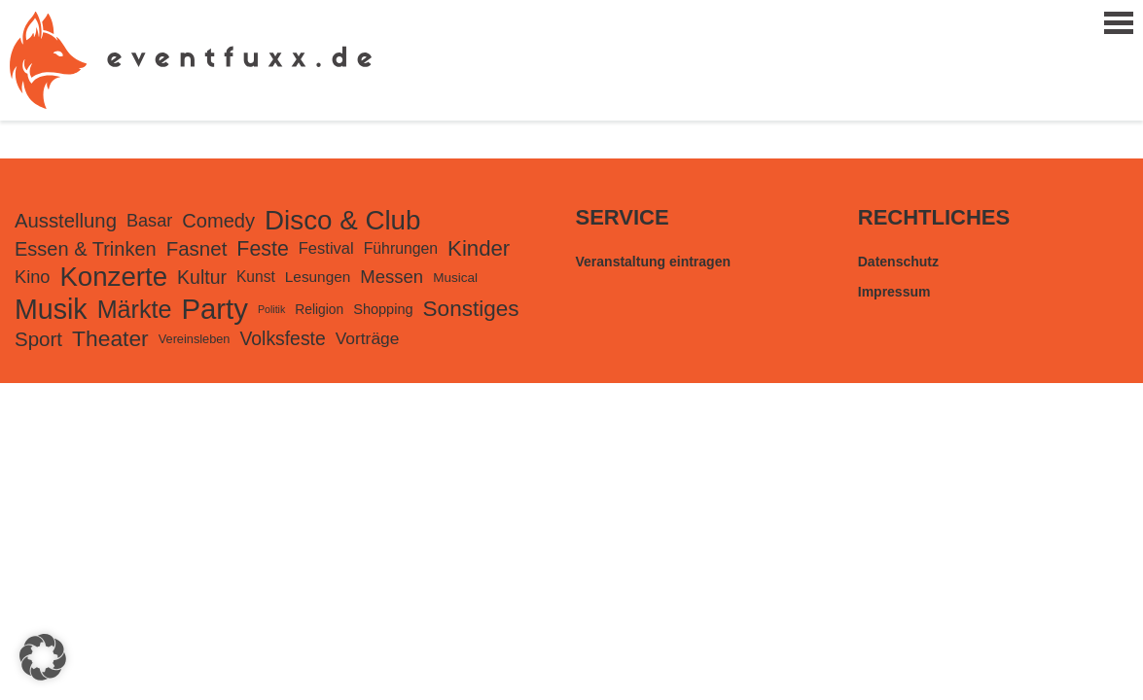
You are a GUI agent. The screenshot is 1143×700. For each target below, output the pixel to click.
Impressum (894, 291)
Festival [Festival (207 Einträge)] (326, 248)
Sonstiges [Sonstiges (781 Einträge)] (471, 309)
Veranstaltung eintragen (653, 261)
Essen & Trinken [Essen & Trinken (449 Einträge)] (86, 249)
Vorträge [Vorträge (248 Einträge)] (368, 338)
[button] (43, 657)
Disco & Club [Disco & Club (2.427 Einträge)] (342, 220)
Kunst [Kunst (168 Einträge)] (255, 276)
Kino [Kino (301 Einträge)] (32, 277)
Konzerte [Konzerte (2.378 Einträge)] (113, 277)
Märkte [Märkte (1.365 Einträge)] (134, 309)
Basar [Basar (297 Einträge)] (149, 220)
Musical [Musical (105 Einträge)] (455, 277)
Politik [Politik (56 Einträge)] (271, 309)
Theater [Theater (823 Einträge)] (110, 338)
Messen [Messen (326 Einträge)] (391, 276)
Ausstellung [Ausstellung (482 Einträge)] (66, 220)
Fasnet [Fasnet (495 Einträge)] (197, 248)
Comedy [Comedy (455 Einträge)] (218, 220)
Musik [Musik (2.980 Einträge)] (51, 309)
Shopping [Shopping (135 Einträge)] (382, 309)
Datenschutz (898, 261)
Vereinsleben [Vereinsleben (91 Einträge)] (195, 339)
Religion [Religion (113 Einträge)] (319, 309)
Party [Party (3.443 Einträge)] (214, 309)
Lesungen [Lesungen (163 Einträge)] (318, 276)
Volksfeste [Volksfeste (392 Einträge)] (282, 338)
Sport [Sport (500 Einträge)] (38, 339)
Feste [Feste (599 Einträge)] (262, 249)
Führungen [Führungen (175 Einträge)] (401, 248)
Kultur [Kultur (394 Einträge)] (202, 277)
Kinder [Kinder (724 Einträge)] (478, 248)
